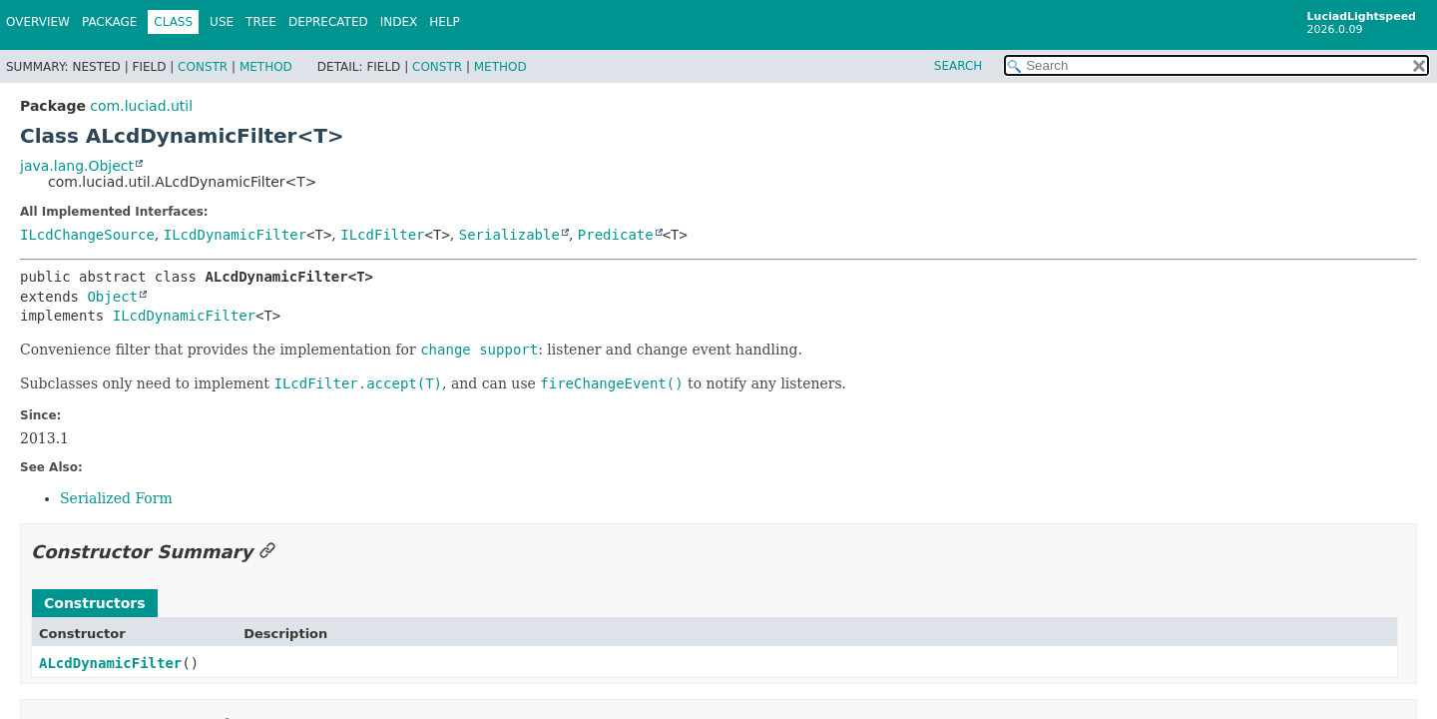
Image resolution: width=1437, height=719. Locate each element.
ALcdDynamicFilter (110, 663)
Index (399, 22)
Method (266, 67)
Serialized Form (116, 498)
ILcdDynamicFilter (235, 235)
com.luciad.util (141, 106)
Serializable (509, 235)
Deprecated (328, 22)
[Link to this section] (267, 551)
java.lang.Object (77, 166)
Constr (203, 67)
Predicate (616, 235)
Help (444, 22)
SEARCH (958, 66)
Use (222, 22)
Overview (38, 22)
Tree (260, 22)
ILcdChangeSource (87, 235)
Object (112, 297)
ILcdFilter (382, 235)
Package (109, 22)
